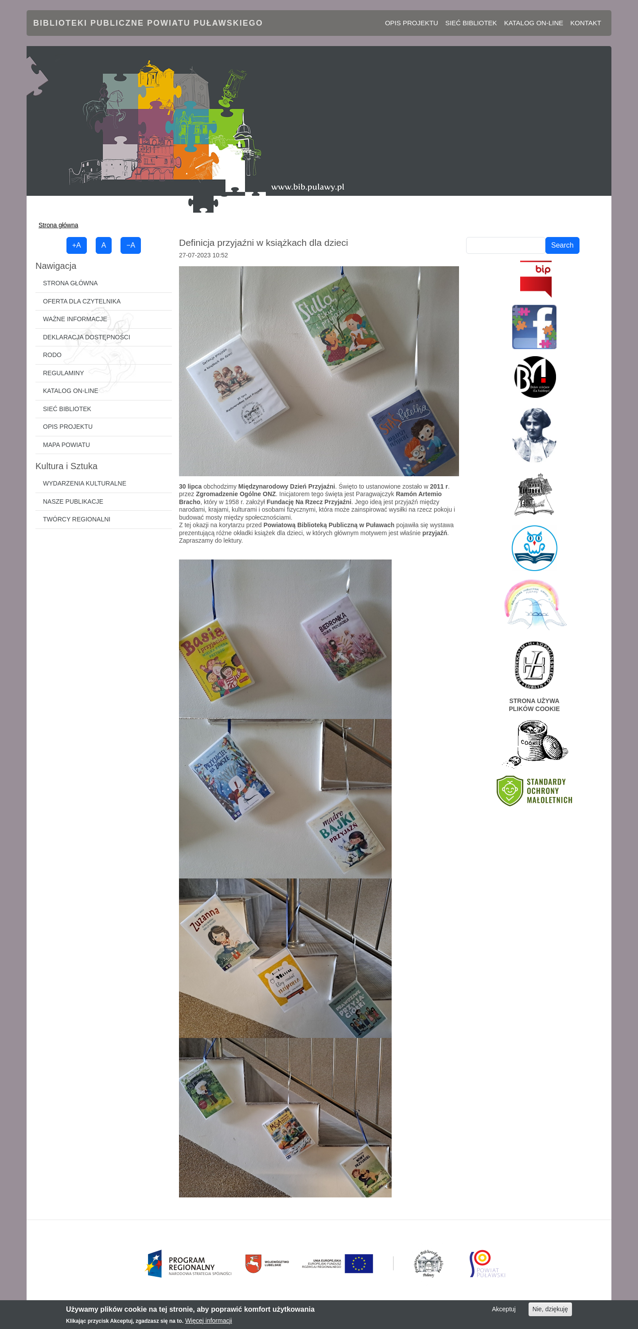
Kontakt (585, 23)
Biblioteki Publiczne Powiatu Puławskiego (148, 23)
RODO (52, 354)
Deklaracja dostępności (86, 337)
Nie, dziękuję (550, 1309)
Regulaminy (63, 373)
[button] (319, 370)
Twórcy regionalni (76, 519)
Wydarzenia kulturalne (84, 483)
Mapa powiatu (66, 444)
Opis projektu (411, 23)
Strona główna (58, 225)
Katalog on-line (534, 23)
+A (76, 245)
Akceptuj (504, 1309)
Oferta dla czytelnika (82, 301)
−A (130, 245)
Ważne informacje (75, 319)
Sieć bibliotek (471, 23)
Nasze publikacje (73, 501)
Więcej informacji (208, 1320)
